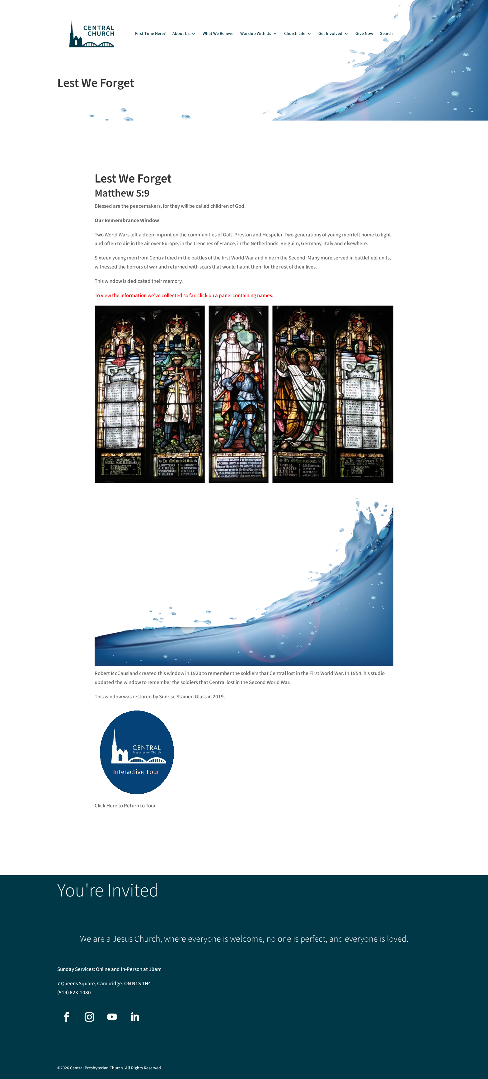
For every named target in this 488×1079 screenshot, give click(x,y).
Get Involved (330, 34)
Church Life (294, 34)
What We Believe (218, 34)
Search (386, 34)
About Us (181, 34)
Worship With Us (255, 34)
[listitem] (121, 380)
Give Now (364, 34)
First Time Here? (150, 34)
